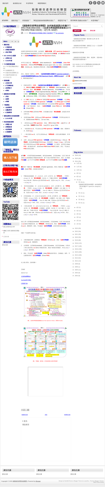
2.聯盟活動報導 (10, 49)
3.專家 (7, 101)
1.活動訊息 (8, 47)
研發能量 (27, 19)
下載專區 (6, 105)
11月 (78, 166)
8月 (77, 176)
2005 (76, 267)
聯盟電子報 (63, 19)
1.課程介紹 (8, 58)
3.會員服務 (8, 129)
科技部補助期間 (8, 122)
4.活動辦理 (8, 132)
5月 (77, 211)
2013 (76, 258)
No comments (60, 33)
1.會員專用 (8, 107)
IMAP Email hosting (98, 482)
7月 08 (80, 199)
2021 (76, 234)
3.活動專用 (8, 112)
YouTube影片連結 (26, 280)
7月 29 (80, 182)
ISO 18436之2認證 (9, 55)
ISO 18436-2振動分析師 (79, 19)
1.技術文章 (8, 83)
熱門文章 (77, 30)
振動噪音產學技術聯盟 (81, 80)
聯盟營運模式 (42, 3)
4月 (77, 214)
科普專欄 (95, 19)
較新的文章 (25, 414)
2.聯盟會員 (8, 127)
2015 (76, 252)
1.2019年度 (8, 118)
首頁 (46, 414)
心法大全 (6, 236)
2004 (76, 270)
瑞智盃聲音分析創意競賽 (11, 116)
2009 (76, 264)
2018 (76, 243)
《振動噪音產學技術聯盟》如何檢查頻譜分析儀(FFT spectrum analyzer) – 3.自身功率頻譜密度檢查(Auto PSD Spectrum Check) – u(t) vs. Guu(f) (46, 28)
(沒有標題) (76, 71)
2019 (76, 240)
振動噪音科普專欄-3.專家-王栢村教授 (42, 33)
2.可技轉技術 (9, 85)
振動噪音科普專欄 (9, 94)
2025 (76, 158)
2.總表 (7, 99)
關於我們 (5, 3)
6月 (77, 207)
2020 (76, 237)
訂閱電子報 (24, 283)
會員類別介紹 (17, 3)
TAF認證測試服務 (9, 64)
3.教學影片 (8, 88)
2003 (76, 273)
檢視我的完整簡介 (77, 83)
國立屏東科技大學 (9, 227)
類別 (85, 30)
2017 (76, 246)
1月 (77, 224)
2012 (76, 261)
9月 (77, 173)
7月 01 (80, 203)
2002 (76, 275)
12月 (78, 163)
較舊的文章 (67, 414)
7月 (77, 180)
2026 (76, 155)
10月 (78, 170)
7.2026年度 (8, 60)
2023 (76, 228)
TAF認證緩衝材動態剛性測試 (44, 19)
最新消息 (16, 19)
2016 (76, 249)
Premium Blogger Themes (97, 481)
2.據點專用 (8, 110)
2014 (76, 255)
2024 (76, 161)
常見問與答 (29, 3)
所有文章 (92, 30)
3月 (77, 217)
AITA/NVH (5, 20)
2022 (76, 231)
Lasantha (86, 481)
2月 (77, 220)
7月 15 (80, 196)
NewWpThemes (68, 481)
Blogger (38, 481)
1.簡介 (7, 96)
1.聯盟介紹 (8, 124)
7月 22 (80, 193)
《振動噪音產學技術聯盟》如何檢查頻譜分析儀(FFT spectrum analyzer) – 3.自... (90, 186)
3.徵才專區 (8, 52)
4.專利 (7, 90)
